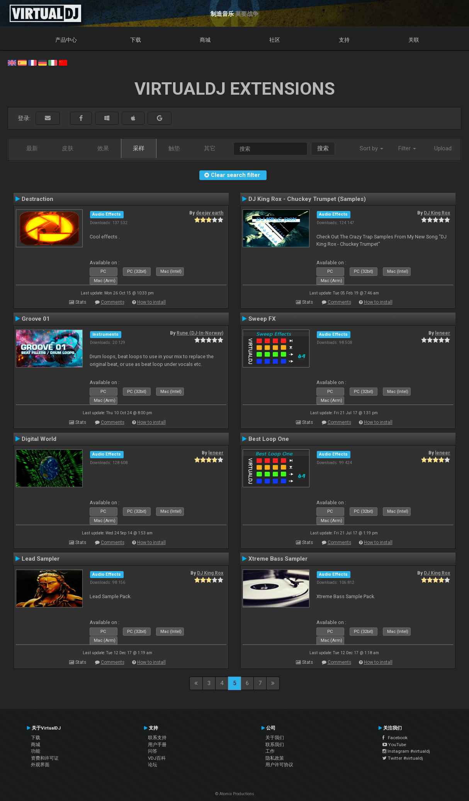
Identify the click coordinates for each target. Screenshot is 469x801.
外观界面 (40, 764)
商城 (205, 40)
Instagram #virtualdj (406, 751)
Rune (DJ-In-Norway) (200, 333)
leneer (442, 333)
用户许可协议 (279, 764)
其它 (210, 148)
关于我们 (274, 737)
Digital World (39, 438)
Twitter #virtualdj (402, 758)
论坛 (152, 764)
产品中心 (66, 40)
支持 (344, 40)
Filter (407, 148)
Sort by (371, 148)
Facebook (395, 737)
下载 (135, 40)
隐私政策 (274, 758)
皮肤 (67, 148)
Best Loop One (268, 438)
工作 (270, 751)
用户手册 (157, 744)
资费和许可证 (45, 758)
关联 (413, 40)
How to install (151, 302)
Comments (112, 302)
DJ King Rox (437, 213)
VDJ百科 (157, 758)
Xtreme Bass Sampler (278, 558)
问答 (152, 751)
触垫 (174, 148)
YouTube (394, 744)
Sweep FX (262, 318)
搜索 (323, 148)
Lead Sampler (40, 558)
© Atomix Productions (234, 793)
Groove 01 (36, 318)
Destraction (37, 199)
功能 (35, 751)
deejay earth (209, 213)
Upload (443, 148)
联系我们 (274, 744)
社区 (274, 40)
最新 (32, 148)
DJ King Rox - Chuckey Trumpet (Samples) (307, 199)
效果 (103, 148)
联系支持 (157, 737)
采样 (138, 148)
